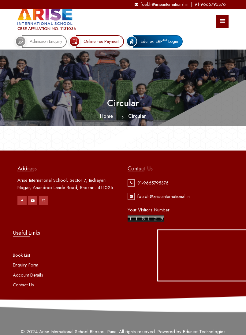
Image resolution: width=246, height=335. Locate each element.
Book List (21, 261)
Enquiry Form (25, 271)
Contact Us (23, 291)
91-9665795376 (210, 4)
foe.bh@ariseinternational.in (161, 4)
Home (106, 116)
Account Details (28, 280)
